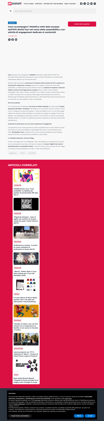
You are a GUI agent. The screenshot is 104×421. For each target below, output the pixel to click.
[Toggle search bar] (10, 11)
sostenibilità (31, 153)
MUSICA (22, 153)
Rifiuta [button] (79, 416)
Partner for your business (53, 3)
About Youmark (70, 3)
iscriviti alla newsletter (82, 24)
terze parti (37, 400)
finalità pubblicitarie (19, 404)
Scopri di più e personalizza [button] (20, 416)
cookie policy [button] (68, 398)
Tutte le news (29, 3)
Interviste (38, 3)
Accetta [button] (90, 416)
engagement (13, 153)
